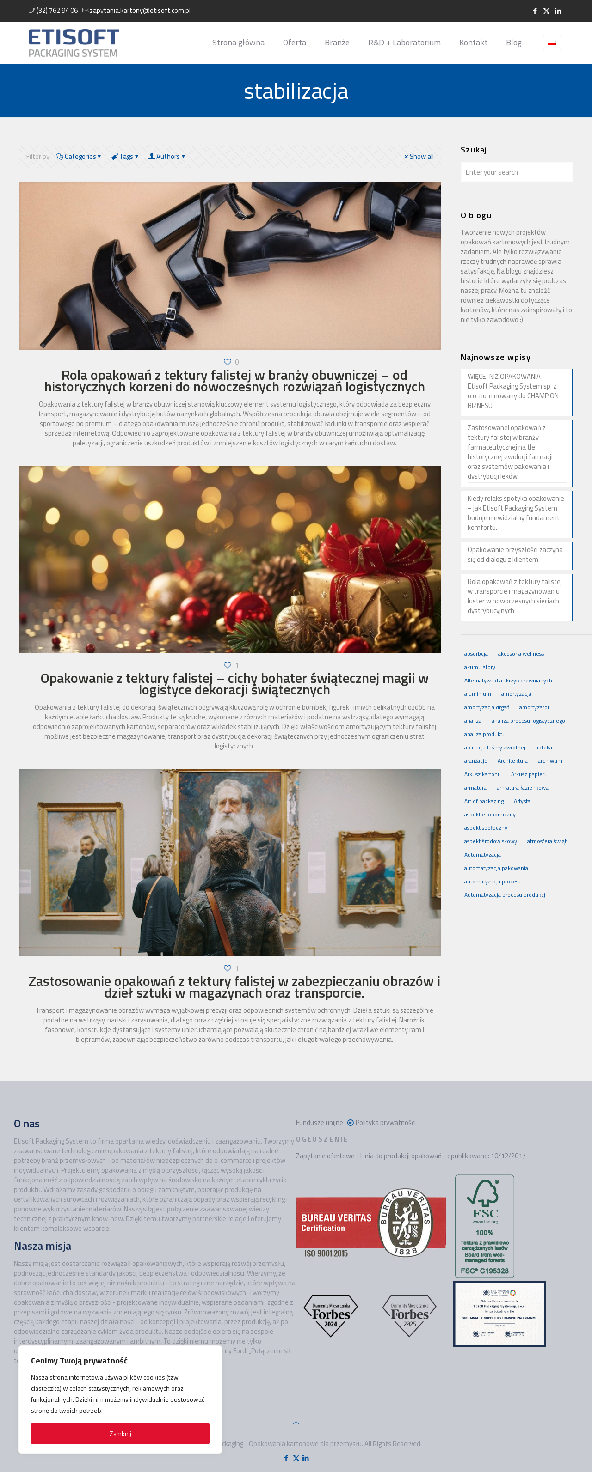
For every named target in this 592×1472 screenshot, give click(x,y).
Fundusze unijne (319, 1122)
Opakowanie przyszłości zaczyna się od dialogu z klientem (515, 555)
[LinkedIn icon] (558, 11)
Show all (418, 156)
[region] (120, 1399)
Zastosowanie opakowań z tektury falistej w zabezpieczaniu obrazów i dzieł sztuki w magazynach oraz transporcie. (234, 986)
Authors (167, 156)
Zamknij (120, 1433)
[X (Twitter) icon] (546, 11)
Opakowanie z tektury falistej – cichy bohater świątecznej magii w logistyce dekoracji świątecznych (235, 683)
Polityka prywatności (386, 1122)
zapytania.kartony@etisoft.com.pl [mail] (140, 10)
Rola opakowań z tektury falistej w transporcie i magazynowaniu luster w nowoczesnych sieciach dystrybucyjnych (515, 596)
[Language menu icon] (552, 42)
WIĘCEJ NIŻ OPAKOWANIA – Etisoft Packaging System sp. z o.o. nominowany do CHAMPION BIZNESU (513, 391)
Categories (79, 156)
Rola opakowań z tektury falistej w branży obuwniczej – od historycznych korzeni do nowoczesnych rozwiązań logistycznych (234, 380)
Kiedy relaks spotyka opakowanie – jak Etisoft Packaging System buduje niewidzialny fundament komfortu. (516, 513)
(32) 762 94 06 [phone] (57, 10)
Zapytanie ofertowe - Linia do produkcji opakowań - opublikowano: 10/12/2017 (411, 1155)
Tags (125, 156)
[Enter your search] (517, 172)
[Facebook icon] (534, 11)
